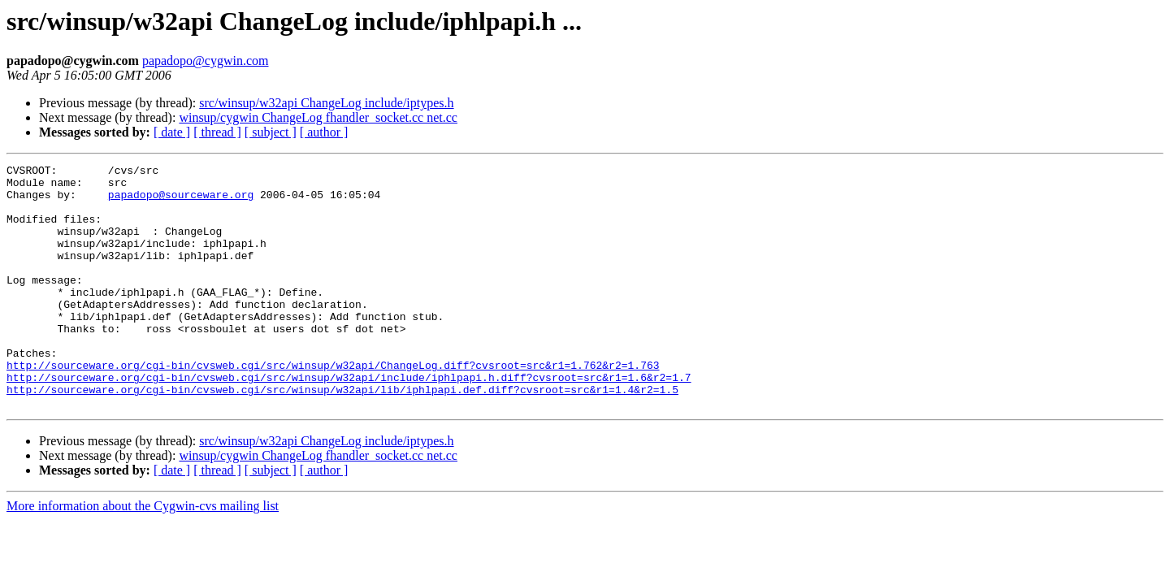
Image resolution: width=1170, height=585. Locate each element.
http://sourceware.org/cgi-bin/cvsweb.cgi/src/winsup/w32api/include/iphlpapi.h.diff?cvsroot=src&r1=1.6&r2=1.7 (348, 421)
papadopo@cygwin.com (205, 60)
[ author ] (324, 132)
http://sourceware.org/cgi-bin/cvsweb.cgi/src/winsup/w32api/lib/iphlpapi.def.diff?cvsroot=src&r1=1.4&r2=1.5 (342, 435)
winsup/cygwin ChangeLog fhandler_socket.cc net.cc (318, 117)
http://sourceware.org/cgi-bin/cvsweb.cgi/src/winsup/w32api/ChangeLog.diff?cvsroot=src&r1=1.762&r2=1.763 (332, 406)
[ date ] (172, 132)
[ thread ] (217, 132)
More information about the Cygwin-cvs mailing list (142, 554)
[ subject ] (271, 132)
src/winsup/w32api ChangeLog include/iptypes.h (326, 103)
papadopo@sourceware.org (181, 201)
